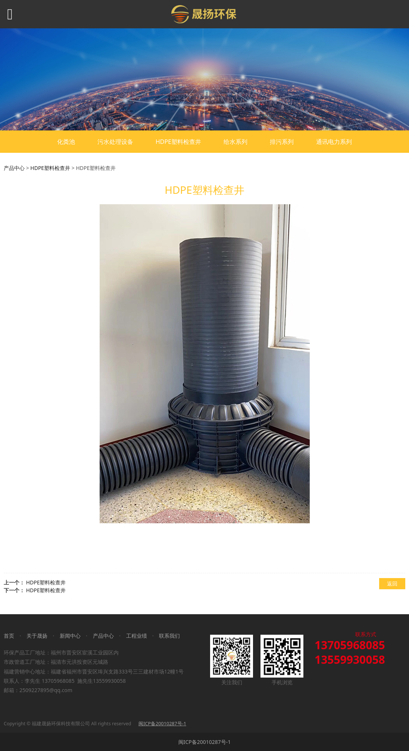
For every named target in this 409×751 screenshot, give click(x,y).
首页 (9, 635)
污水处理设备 (115, 142)
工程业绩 (136, 635)
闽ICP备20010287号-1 (204, 741)
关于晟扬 (36, 635)
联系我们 (169, 635)
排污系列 (282, 142)
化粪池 (66, 142)
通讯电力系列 (334, 142)
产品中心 (14, 167)
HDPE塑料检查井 (178, 142)
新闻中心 (70, 635)
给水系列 (235, 142)
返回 (392, 583)
